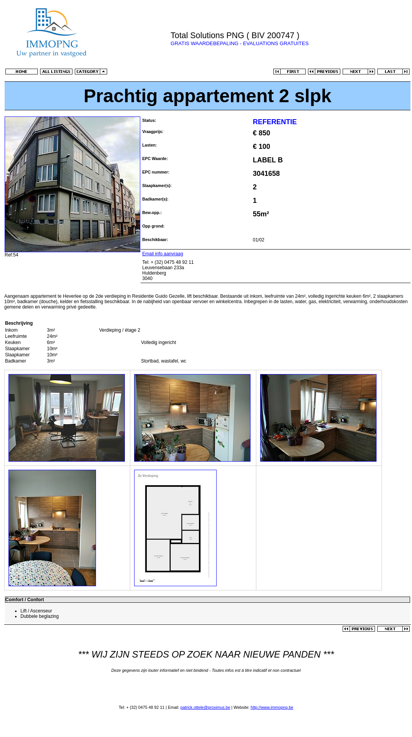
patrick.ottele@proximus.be (205, 707)
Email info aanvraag (162, 253)
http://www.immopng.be (272, 707)
